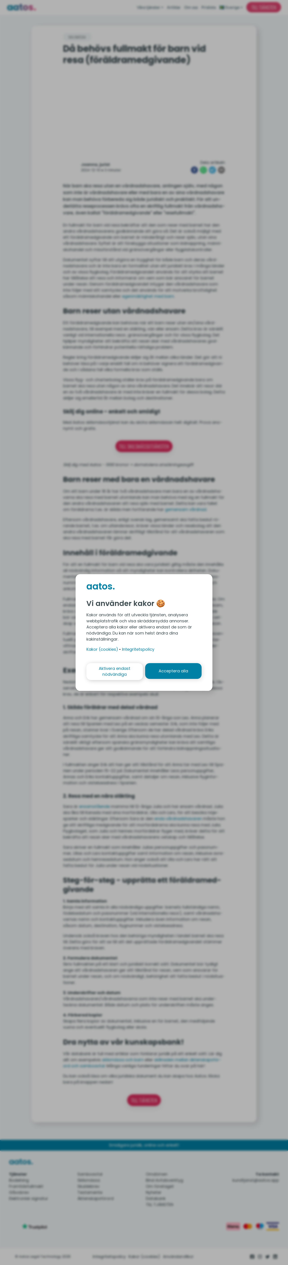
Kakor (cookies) (102, 649)
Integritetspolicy (138, 649)
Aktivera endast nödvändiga (114, 671)
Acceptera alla (174, 671)
